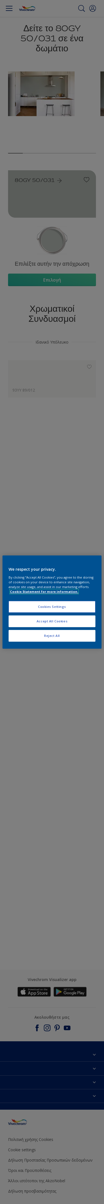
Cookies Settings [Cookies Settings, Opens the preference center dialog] (52, 607)
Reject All (52, 636)
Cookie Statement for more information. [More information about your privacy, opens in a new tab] (44, 591)
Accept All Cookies (52, 621)
